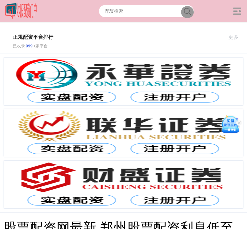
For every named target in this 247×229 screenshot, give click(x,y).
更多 (236, 37)
